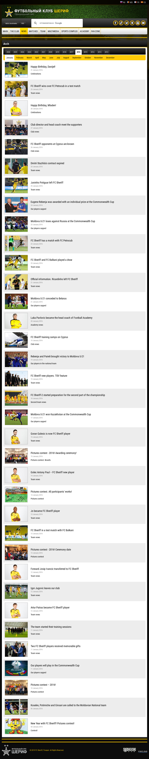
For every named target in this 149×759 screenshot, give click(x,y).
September (76, 57)
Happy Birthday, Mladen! (43, 105)
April (37, 57)
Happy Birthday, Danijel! (43, 66)
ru (122, 2)
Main (5, 31)
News (23, 31)
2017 (71, 52)
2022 (36, 52)
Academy (84, 31)
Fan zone (95, 31)
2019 (57, 52)
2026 (8, 52)
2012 (106, 52)
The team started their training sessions (51, 626)
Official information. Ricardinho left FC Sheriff (54, 279)
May (44, 57)
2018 (64, 52)
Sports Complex (69, 31)
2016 (78, 52)
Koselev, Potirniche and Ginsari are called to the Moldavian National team (68, 705)
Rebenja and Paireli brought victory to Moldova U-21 (57, 356)
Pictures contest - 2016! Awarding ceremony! (53, 452)
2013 (99, 52)
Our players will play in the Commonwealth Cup (55, 665)
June (51, 57)
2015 (85, 52)
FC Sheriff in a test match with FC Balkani (52, 530)
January (9, 57)
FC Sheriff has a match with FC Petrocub (52, 240)
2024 (22, 52)
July (58, 57)
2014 (92, 52)
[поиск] (57, 23)
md (130, 2)
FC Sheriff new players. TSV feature (49, 375)
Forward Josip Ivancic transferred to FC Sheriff (55, 568)
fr (136, 2)
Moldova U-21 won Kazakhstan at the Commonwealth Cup (61, 414)
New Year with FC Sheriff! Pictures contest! (52, 723)
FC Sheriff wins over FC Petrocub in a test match (55, 86)
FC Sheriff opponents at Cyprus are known (52, 143)
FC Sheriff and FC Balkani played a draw (51, 259)
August (66, 57)
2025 (15, 52)
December (110, 57)
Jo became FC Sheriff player (45, 510)
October (88, 57)
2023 (29, 52)
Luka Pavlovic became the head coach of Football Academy (61, 317)
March (29, 57)
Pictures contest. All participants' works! (51, 491)
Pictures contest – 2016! (43, 684)
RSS (22, 23)
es (143, 2)
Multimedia (53, 31)
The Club (14, 31)
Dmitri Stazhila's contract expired (47, 163)
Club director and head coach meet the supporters (56, 124)
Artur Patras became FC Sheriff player (50, 607)
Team (42, 31)
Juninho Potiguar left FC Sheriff (47, 182)
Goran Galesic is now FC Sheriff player (50, 433)
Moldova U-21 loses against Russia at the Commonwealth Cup (63, 221)
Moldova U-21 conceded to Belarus (49, 298)
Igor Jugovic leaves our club (45, 588)
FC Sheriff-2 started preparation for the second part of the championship (68, 395)
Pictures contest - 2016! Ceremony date (51, 549)
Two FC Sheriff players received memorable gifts (55, 646)
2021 (43, 52)
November (98, 57)
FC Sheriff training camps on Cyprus (49, 337)
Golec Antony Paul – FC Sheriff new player (52, 472)
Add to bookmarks (11, 23)
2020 (50, 52)
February (19, 57)
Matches (33, 31)
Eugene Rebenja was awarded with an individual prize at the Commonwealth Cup (72, 201)
